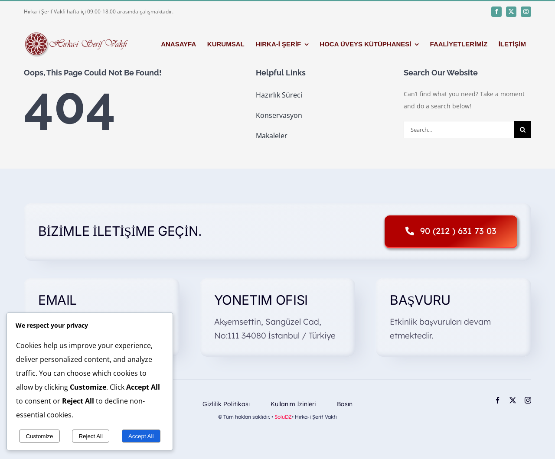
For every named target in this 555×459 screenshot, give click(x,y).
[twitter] (511, 12)
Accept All (141, 436)
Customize (39, 436)
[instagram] (526, 12)
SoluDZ (283, 416)
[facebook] (496, 12)
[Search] (522, 129)
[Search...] (459, 129)
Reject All (90, 436)
